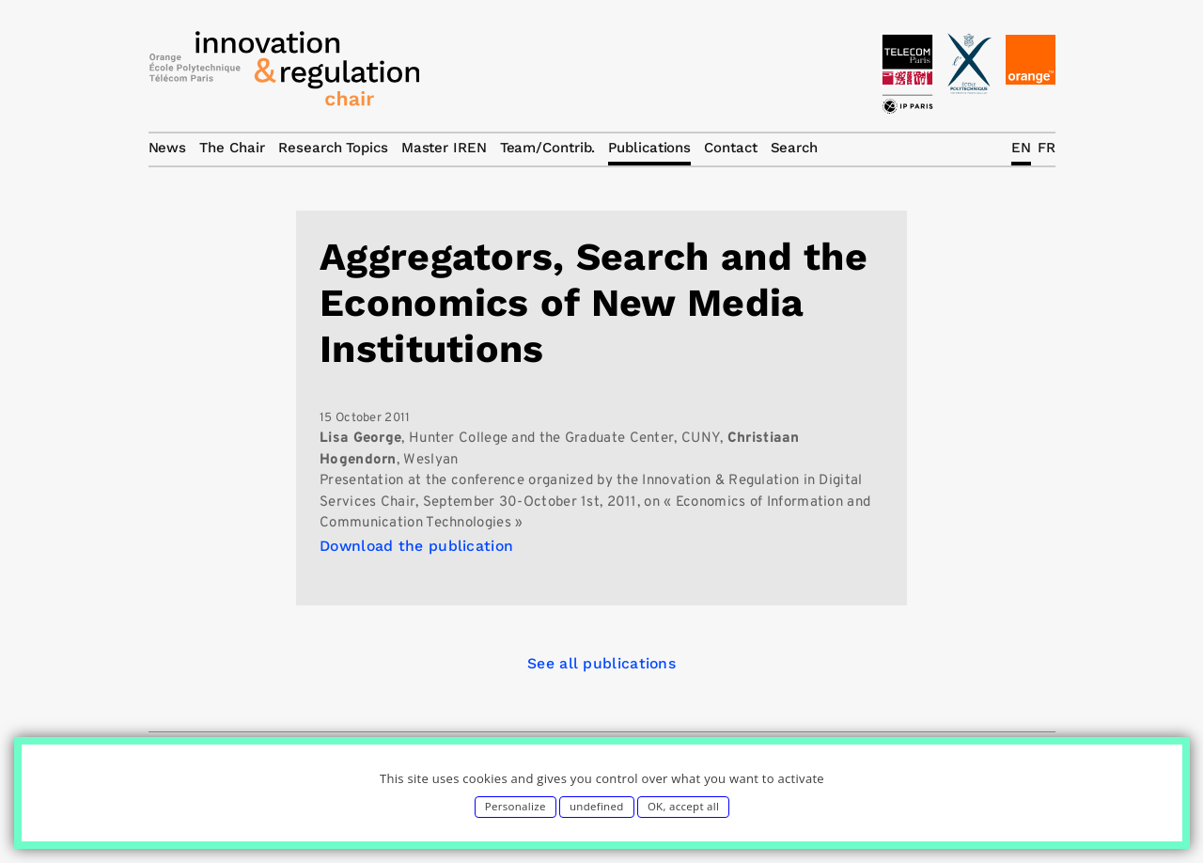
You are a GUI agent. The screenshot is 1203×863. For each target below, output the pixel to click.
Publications (649, 147)
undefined (597, 806)
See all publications (601, 663)
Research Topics (333, 147)
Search (794, 147)
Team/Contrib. (548, 147)
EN (1021, 147)
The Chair (232, 147)
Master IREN (444, 147)
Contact (730, 147)
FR (1046, 147)
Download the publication (416, 546)
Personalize (515, 806)
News (167, 147)
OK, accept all (683, 806)
